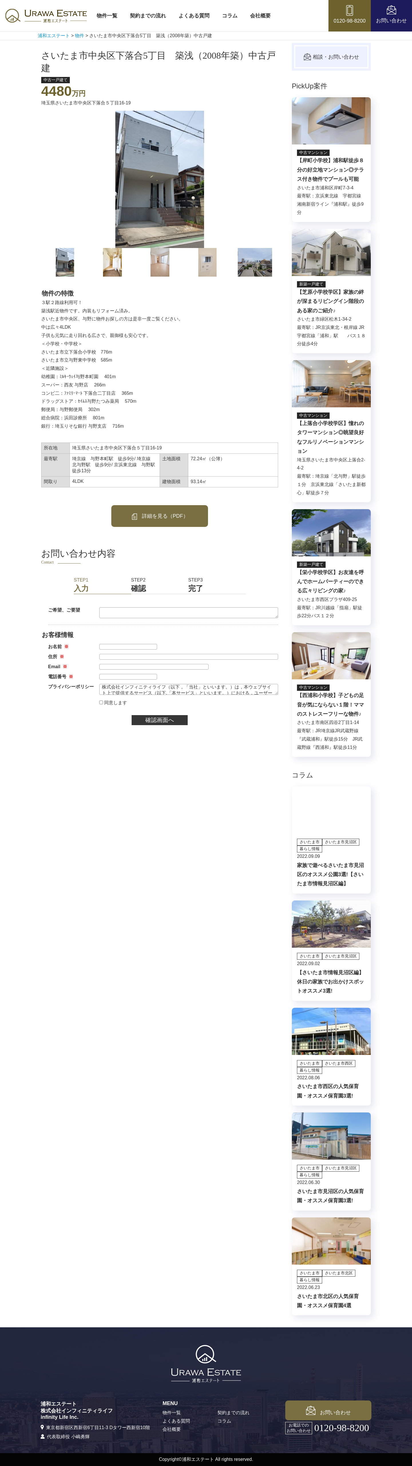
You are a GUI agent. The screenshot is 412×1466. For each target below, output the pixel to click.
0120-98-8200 (341, 1428)
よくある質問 (194, 16)
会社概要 (260, 16)
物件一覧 (107, 16)
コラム (229, 16)
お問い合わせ (328, 1410)
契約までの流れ (148, 16)
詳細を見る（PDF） (159, 516)
